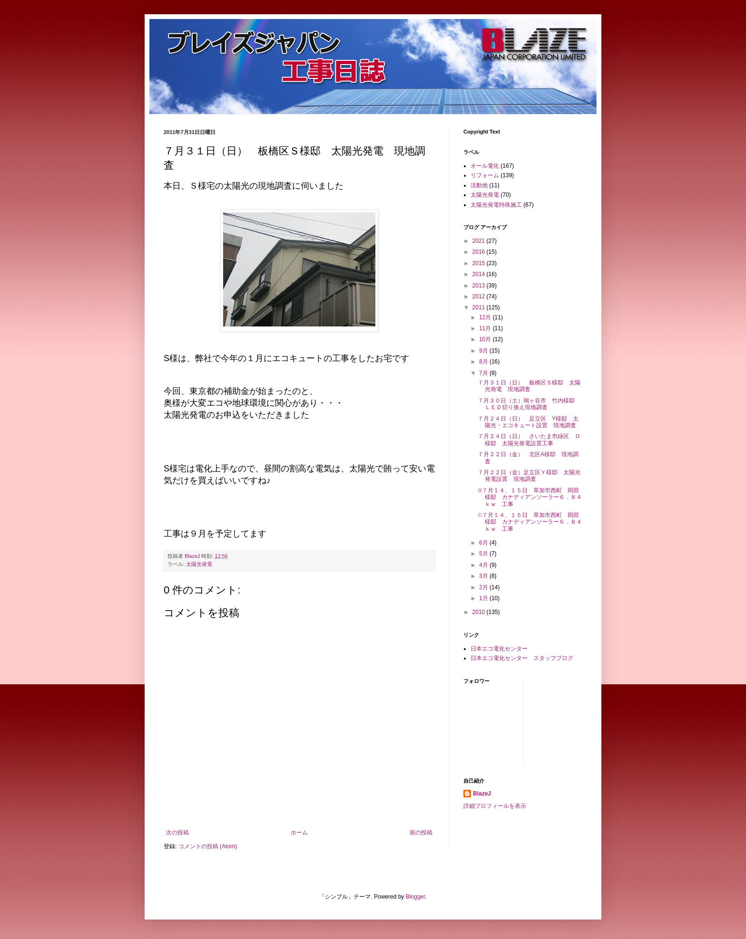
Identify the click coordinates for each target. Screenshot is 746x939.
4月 (484, 565)
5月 (484, 553)
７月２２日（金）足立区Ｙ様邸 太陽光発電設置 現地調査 (529, 475)
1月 (484, 598)
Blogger (415, 896)
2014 (479, 274)
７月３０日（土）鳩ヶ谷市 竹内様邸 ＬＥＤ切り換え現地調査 (529, 404)
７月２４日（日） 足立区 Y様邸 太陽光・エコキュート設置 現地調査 (528, 422)
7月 (484, 373)
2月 (484, 587)
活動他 (479, 185)
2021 (479, 241)
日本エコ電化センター (499, 648)
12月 (486, 317)
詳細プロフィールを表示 (494, 806)
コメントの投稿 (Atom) (207, 846)
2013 (479, 285)
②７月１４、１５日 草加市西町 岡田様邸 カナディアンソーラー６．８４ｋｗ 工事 (530, 497)
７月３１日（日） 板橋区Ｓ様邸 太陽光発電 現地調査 (529, 386)
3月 (484, 576)
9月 (484, 350)
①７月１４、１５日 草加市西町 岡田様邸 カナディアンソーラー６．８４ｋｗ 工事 (530, 522)
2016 (479, 252)
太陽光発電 (199, 564)
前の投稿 (421, 832)
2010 (479, 612)
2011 (479, 307)
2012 (479, 296)
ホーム (299, 832)
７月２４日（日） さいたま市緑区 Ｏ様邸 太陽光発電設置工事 (529, 439)
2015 (479, 263)
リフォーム (485, 175)
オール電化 (485, 166)
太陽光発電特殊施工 (496, 204)
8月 (484, 361)
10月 (486, 339)
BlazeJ (482, 793)
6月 (484, 542)
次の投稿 (177, 832)
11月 (486, 328)
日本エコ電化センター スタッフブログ (522, 658)
